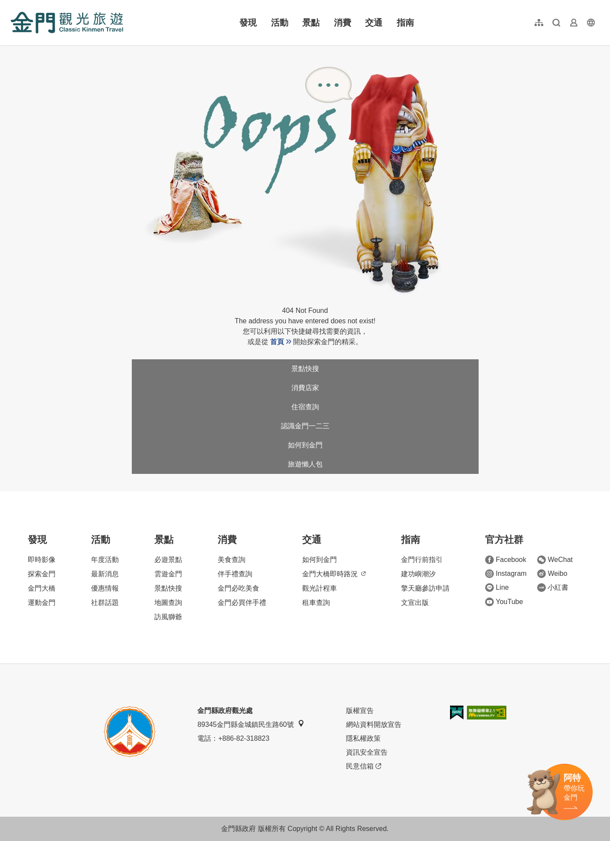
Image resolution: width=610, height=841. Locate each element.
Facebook (505, 559)
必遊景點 (168, 559)
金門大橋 (41, 588)
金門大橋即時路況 (333, 574)
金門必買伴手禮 (242, 602)
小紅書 (552, 587)
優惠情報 (105, 588)
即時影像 (41, 559)
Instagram (505, 573)
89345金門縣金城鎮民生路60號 (250, 724)
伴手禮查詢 (235, 574)
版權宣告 (360, 710)
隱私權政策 (363, 738)
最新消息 (105, 574)
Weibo (552, 573)
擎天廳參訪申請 (425, 588)
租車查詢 (316, 602)
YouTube (504, 602)
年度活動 (105, 559)
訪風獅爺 (168, 617)
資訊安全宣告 (367, 752)
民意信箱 (363, 766)
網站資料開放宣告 (373, 724)
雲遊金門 (168, 574)
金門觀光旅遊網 (66, 22)
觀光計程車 (319, 588)
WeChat (555, 559)
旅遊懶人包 (305, 464)
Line (497, 587)
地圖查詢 (168, 602)
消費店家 (305, 387)
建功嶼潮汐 (418, 574)
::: (13, 5)
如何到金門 (305, 445)
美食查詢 (231, 559)
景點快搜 (305, 368)
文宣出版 (415, 602)
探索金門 (41, 574)
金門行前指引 (422, 559)
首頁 (277, 341)
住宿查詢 (305, 407)
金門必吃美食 (238, 588)
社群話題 (105, 602)
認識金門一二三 (305, 426)
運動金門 (41, 602)
